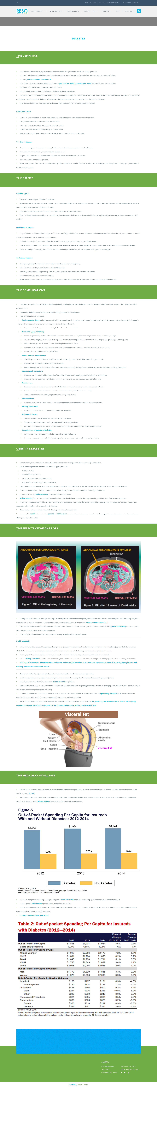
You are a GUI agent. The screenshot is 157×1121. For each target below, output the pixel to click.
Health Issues (73, 22)
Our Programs (37, 22)
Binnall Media (83, 1118)
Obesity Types (90, 22)
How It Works (54, 22)
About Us (128, 22)
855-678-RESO (89, 3)
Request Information (130, 3)
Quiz (117, 22)
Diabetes (105, 22)
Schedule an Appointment (108, 3)
